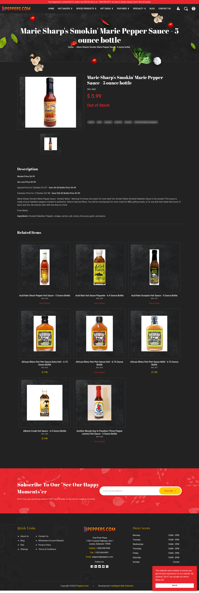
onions (129, 122)
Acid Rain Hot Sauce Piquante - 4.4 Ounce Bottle (99, 295)
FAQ (22, 547)
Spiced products (85, 8)
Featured (122, 8)
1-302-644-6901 (102, 555)
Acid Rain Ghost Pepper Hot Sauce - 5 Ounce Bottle (45, 297)
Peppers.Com (82, 588)
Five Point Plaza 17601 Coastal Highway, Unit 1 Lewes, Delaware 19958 (99, 543)
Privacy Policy (44, 547)
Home (51, 8)
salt (99, 122)
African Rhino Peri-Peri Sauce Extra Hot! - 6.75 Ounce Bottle (44, 366)
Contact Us (43, 539)
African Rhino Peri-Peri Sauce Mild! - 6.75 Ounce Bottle (154, 366)
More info (159, 580)
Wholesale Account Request (51, 543)
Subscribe (168, 493)
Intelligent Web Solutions (122, 588)
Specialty (138, 8)
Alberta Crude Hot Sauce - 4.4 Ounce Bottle (45, 433)
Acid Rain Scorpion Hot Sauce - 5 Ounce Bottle (154, 295)
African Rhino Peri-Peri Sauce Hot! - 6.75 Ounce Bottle (99, 366)
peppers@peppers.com (102, 559)
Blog (152, 8)
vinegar (109, 122)
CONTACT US (165, 8)
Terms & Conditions (47, 552)
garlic (91, 122)
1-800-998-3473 (104, 2)
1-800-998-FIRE (103, 550)
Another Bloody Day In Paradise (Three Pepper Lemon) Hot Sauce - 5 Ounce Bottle (99, 435)
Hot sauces (64, 8)
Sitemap (24, 552)
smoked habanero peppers (148, 122)
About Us (24, 539)
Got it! (174, 585)
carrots (119, 122)
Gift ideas (105, 8)
